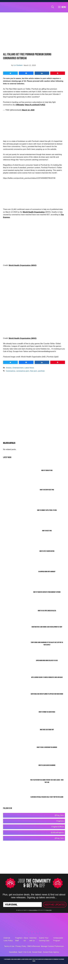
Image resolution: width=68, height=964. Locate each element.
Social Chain (37, 952)
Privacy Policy (49, 910)
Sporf (20, 952)
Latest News (29, 368)
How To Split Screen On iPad (46, 551)
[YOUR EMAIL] (22, 904)
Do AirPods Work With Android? (46, 572)
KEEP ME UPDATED (54, 904)
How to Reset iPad (47, 531)
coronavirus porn (22, 371)
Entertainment (18, 368)
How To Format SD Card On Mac (47, 712)
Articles (9, 368)
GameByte (13, 952)
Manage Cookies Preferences (52, 946)
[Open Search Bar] (52, 7)
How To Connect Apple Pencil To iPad (47, 510)
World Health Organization (34, 212)
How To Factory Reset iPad (47, 490)
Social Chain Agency (51, 952)
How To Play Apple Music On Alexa (47, 611)
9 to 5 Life (27, 952)
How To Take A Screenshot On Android (47, 747)
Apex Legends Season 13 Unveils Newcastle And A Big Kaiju (47, 677)
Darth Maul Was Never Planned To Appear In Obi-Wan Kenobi (47, 694)
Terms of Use (9, 946)
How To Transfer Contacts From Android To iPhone (47, 592)
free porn (33, 371)
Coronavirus (10, 371)
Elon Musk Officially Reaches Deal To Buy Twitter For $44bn (47, 797)
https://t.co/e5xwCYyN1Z (35, 105)
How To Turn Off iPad (47, 470)
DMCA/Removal (33, 946)
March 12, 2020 (28, 110)
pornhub (41, 371)
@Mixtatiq (19, 105)
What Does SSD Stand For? (47, 730)
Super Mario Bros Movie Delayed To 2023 (47, 661)
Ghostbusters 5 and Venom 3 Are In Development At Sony (47, 627)
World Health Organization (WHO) (23, 265)
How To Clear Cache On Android (46, 765)
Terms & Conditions (33, 910)
